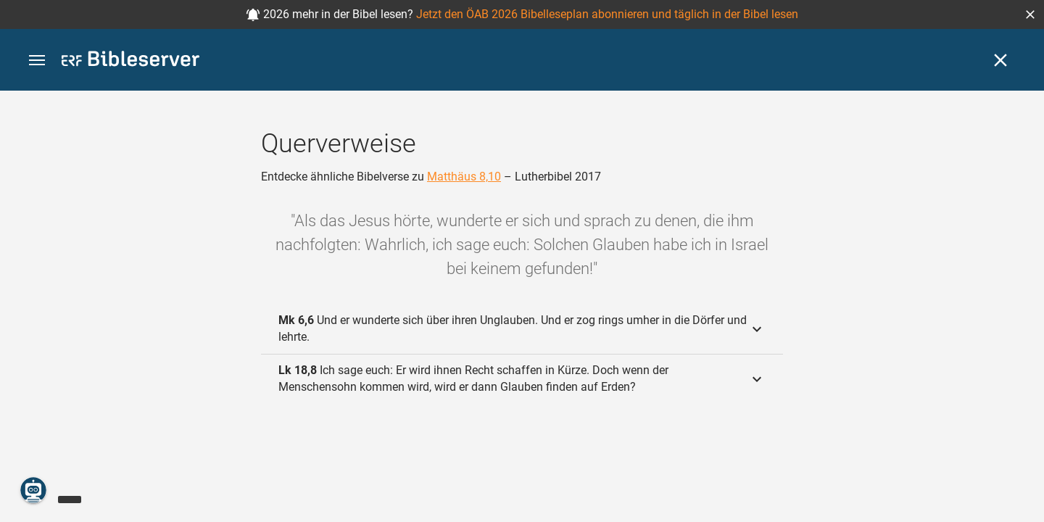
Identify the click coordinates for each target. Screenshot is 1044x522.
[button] (1030, 14)
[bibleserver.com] (130, 61)
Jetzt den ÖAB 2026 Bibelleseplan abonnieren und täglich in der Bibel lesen (607, 14)
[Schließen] (1000, 60)
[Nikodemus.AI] (33, 490)
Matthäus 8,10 (464, 176)
